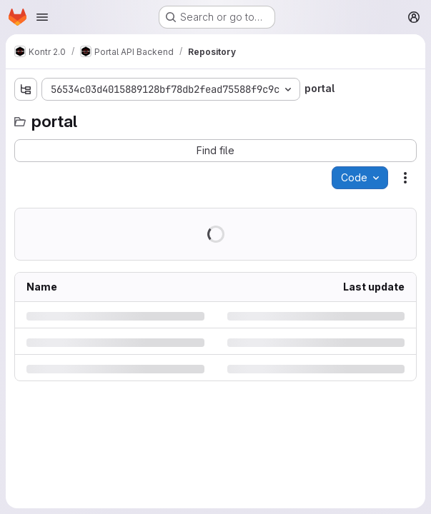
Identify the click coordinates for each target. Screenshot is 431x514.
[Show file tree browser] (25, 89)
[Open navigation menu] (42, 17)
